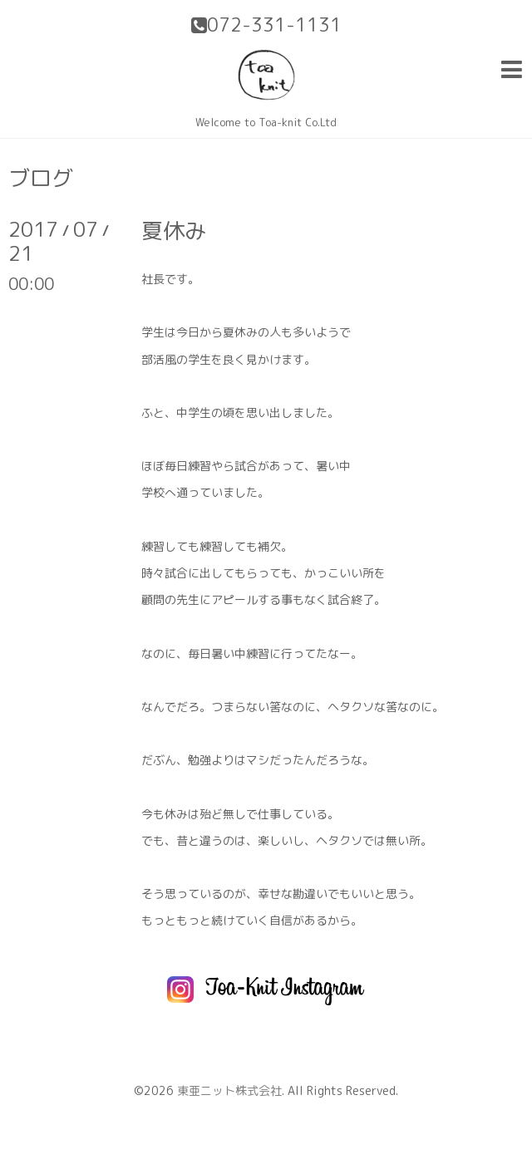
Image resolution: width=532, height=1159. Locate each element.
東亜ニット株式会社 (229, 1090)
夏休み (173, 230)
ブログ (40, 178)
